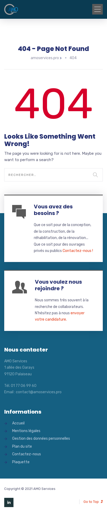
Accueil (18, 423)
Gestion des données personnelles (41, 438)
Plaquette (21, 462)
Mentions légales (26, 431)
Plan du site (22, 446)
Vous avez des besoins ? (53, 210)
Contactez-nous (26, 454)
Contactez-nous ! (78, 251)
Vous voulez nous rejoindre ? (58, 285)
